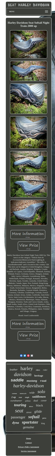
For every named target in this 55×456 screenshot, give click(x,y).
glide (38, 411)
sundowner (16, 401)
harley (27, 368)
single (27, 397)
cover (44, 400)
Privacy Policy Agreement (28, 447)
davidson (22, 374)
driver (31, 406)
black (39, 405)
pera (44, 418)
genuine (28, 427)
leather (14, 369)
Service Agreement (28, 451)
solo (41, 391)
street (28, 412)
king (43, 423)
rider (45, 370)
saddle (17, 380)
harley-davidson (28, 385)
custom (14, 393)
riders (38, 370)
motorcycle (23, 393)
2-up (13, 397)
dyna (15, 422)
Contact (28, 443)
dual (35, 400)
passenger (18, 417)
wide (32, 392)
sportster (30, 422)
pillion (28, 401)
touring (20, 405)
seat (19, 411)
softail (34, 416)
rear (20, 397)
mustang (32, 380)
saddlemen (39, 396)
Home (28, 438)
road (43, 381)
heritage (38, 375)
